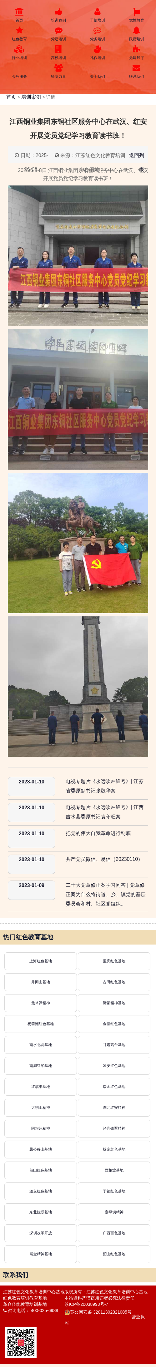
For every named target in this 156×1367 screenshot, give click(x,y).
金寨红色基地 (114, 1024)
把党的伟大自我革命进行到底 (98, 833)
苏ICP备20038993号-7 (86, 1304)
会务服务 (19, 71)
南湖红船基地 (40, 1065)
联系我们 (136, 71)
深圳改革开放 (40, 1233)
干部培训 (97, 15)
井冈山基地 (40, 982)
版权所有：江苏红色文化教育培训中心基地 (106, 1291)
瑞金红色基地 (114, 1086)
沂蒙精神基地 (114, 1003)
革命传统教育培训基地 (25, 1304)
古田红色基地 (114, 982)
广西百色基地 (114, 1233)
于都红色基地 (114, 1191)
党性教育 (136, 15)
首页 (19, 15)
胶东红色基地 (114, 1149)
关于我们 (97, 71)
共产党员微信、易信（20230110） (104, 859)
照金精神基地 (40, 1254)
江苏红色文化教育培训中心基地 (33, 1291)
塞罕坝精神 (114, 1212)
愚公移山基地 (40, 1149)
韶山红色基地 (40, 1170)
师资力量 (58, 71)
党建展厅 (136, 52)
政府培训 (136, 34)
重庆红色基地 (114, 961)
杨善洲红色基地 (41, 1024)
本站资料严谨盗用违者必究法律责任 (99, 1297)
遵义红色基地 (40, 1191)
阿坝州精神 (40, 1128)
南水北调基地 (40, 1045)
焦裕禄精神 (40, 1003)
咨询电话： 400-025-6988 (30, 1310)
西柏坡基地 (114, 1170)
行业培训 (19, 52)
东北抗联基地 (40, 1212)
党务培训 (97, 34)
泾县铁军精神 (114, 1128)
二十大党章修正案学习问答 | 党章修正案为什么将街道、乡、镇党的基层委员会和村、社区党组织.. (106, 894)
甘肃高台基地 (114, 1045)
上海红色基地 (40, 961)
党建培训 (58, 34)
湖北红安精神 (114, 1107)
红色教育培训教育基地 (25, 1297)
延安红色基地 (114, 1065)
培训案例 (58, 15)
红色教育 (19, 34)
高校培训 (58, 52)
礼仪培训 (97, 52)
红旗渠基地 (40, 1086)
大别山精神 (40, 1107)
